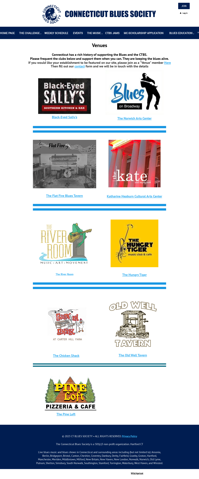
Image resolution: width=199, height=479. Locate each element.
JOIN (184, 6)
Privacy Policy (129, 436)
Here (167, 62)
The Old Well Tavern (133, 355)
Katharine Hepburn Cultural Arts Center (134, 196)
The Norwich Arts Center (134, 118)
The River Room (64, 274)
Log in (185, 13)
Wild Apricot (137, 473)
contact (80, 66)
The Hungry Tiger (134, 275)
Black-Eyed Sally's (64, 117)
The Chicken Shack (66, 355)
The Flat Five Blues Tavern (64, 196)
